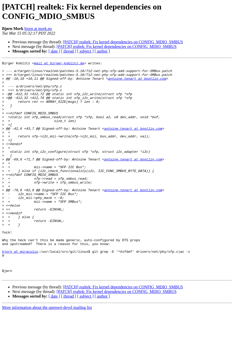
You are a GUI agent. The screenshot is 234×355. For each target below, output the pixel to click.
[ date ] (54, 51)
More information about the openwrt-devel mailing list (47, 350)
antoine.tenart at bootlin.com (137, 82)
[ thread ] (68, 51)
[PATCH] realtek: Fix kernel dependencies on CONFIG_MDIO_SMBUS (123, 42)
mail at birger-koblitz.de (59, 64)
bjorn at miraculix (20, 290)
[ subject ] (85, 51)
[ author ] (102, 51)
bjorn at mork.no (38, 28)
